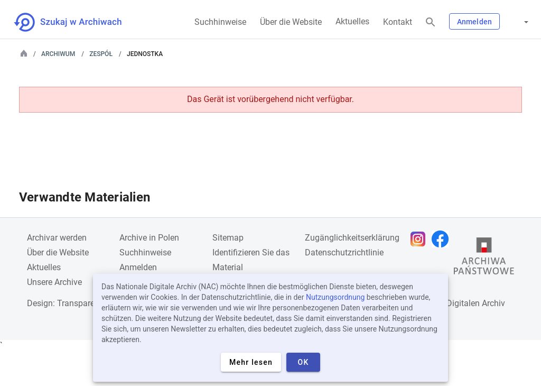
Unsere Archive (54, 282)
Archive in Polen (149, 238)
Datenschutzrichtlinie (344, 252)
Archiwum (58, 54)
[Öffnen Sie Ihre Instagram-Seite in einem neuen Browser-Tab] (420, 239)
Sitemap (228, 238)
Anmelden (474, 21)
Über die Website (291, 22)
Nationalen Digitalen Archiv (454, 303)
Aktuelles (352, 21)
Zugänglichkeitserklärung (352, 238)
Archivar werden (57, 238)
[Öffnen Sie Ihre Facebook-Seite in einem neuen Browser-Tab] (443, 239)
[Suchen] (430, 22)
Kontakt (397, 22)
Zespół (101, 54)
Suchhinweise (220, 22)
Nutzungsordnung (335, 297)
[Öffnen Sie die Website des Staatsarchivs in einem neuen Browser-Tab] (484, 259)
